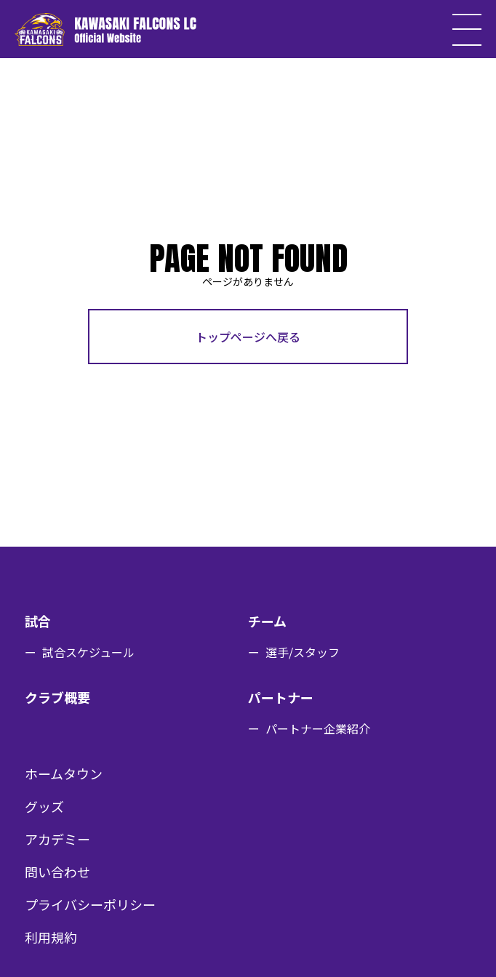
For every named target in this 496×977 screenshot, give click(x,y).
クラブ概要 (57, 697)
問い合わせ (57, 871)
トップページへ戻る (248, 336)
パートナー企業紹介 (317, 728)
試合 (38, 620)
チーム (267, 620)
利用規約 (51, 937)
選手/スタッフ (302, 652)
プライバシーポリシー (90, 904)
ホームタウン (64, 773)
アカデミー (57, 838)
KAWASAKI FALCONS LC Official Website (105, 29)
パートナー (280, 697)
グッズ (44, 806)
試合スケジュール (88, 652)
